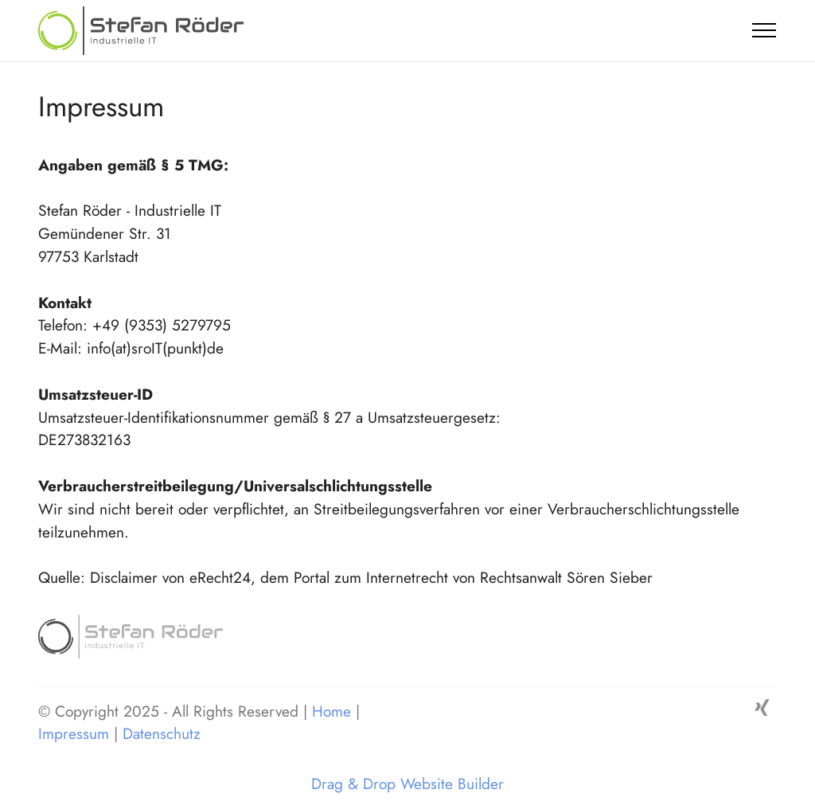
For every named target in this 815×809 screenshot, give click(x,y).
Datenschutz (162, 733)
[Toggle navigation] (764, 30)
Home (334, 711)
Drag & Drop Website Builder (407, 783)
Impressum (73, 733)
